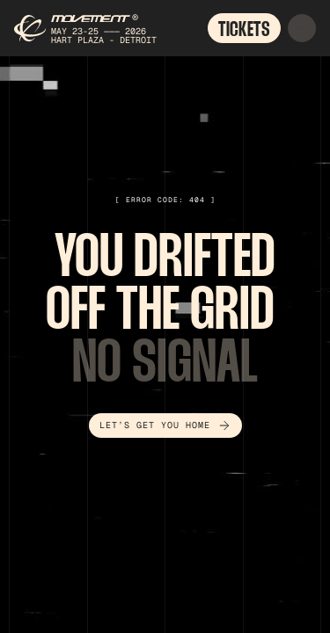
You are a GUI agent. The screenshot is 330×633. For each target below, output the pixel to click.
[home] (87, 28)
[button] (302, 28)
